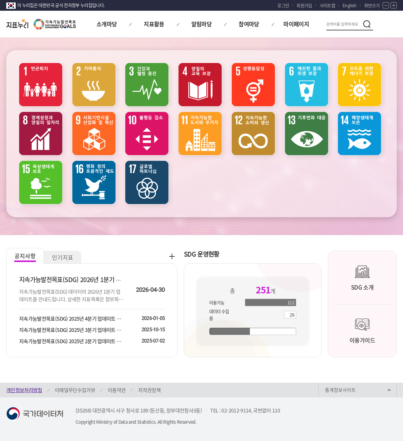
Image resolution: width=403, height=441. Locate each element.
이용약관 (117, 390)
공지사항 (25, 256)
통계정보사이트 (340, 389)
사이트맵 (327, 5)
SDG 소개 (362, 277)
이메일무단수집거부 (75, 390)
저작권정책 (149, 390)
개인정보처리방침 (24, 390)
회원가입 (304, 5)
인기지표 (62, 257)
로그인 (283, 5)
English (349, 5)
